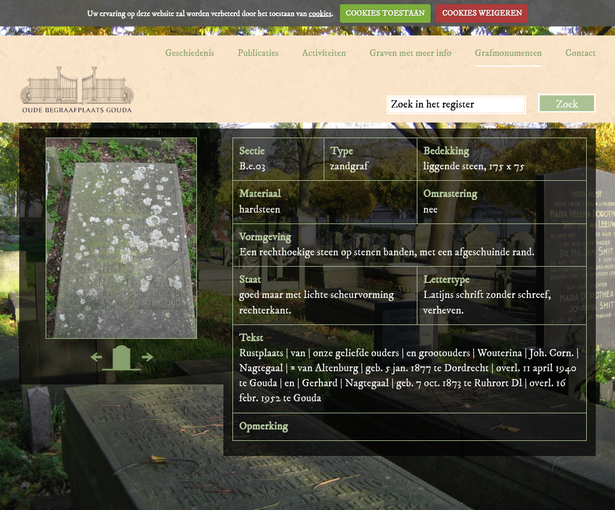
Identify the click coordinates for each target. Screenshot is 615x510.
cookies (320, 13)
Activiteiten (324, 53)
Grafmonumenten (508, 53)
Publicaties (258, 53)
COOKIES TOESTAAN (385, 13)
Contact (580, 53)
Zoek (567, 104)
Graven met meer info (410, 53)
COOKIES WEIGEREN (482, 13)
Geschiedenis (189, 53)
